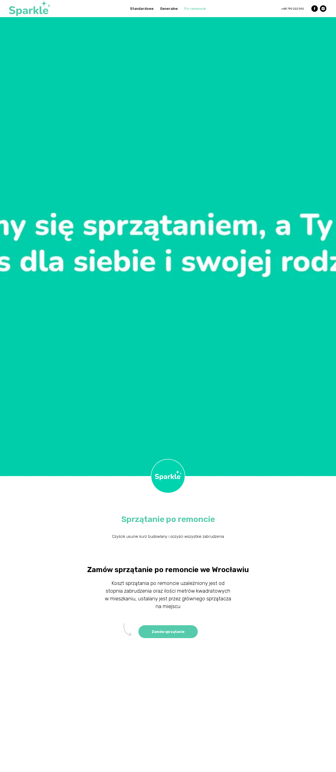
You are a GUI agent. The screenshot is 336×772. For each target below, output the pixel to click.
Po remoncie (195, 9)
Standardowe (142, 9)
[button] (168, 631)
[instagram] (323, 8)
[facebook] (314, 8)
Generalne (169, 9)
